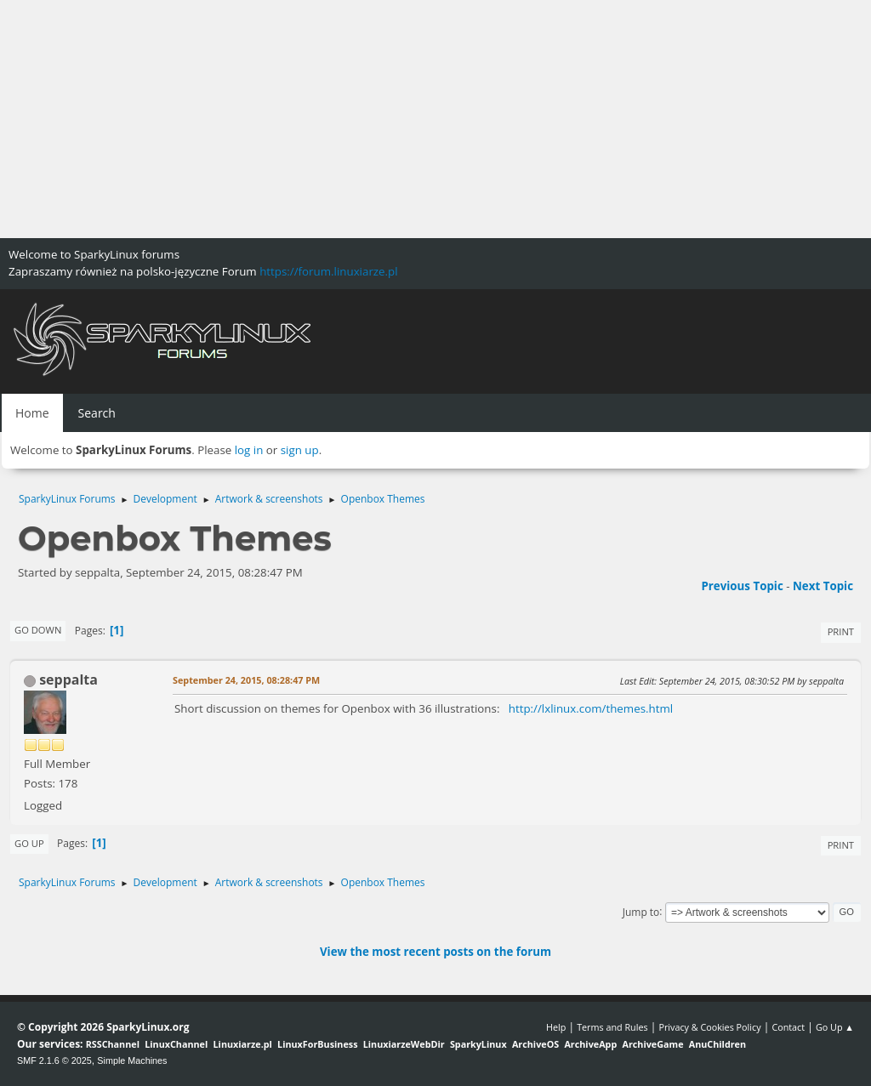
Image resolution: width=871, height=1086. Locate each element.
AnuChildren (717, 1044)
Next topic (823, 586)
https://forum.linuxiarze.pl (328, 271)
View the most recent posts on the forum (435, 951)
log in (249, 450)
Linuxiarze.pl (242, 1044)
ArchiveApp (590, 1044)
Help (556, 1027)
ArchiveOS (535, 1044)
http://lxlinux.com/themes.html (591, 708)
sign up (300, 450)
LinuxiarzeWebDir (404, 1044)
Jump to (641, 911)
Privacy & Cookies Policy (709, 1027)
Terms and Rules (612, 1027)
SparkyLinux (478, 1044)
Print (841, 631)
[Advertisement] (435, 119)
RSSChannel (112, 1044)
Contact (788, 1027)
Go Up (29, 843)
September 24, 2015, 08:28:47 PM (246, 680)
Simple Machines (132, 1060)
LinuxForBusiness (317, 1044)
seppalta (68, 679)
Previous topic (742, 586)
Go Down (37, 629)
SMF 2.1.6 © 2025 (54, 1060)
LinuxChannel (176, 1044)
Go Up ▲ (835, 1027)
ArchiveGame (652, 1044)
